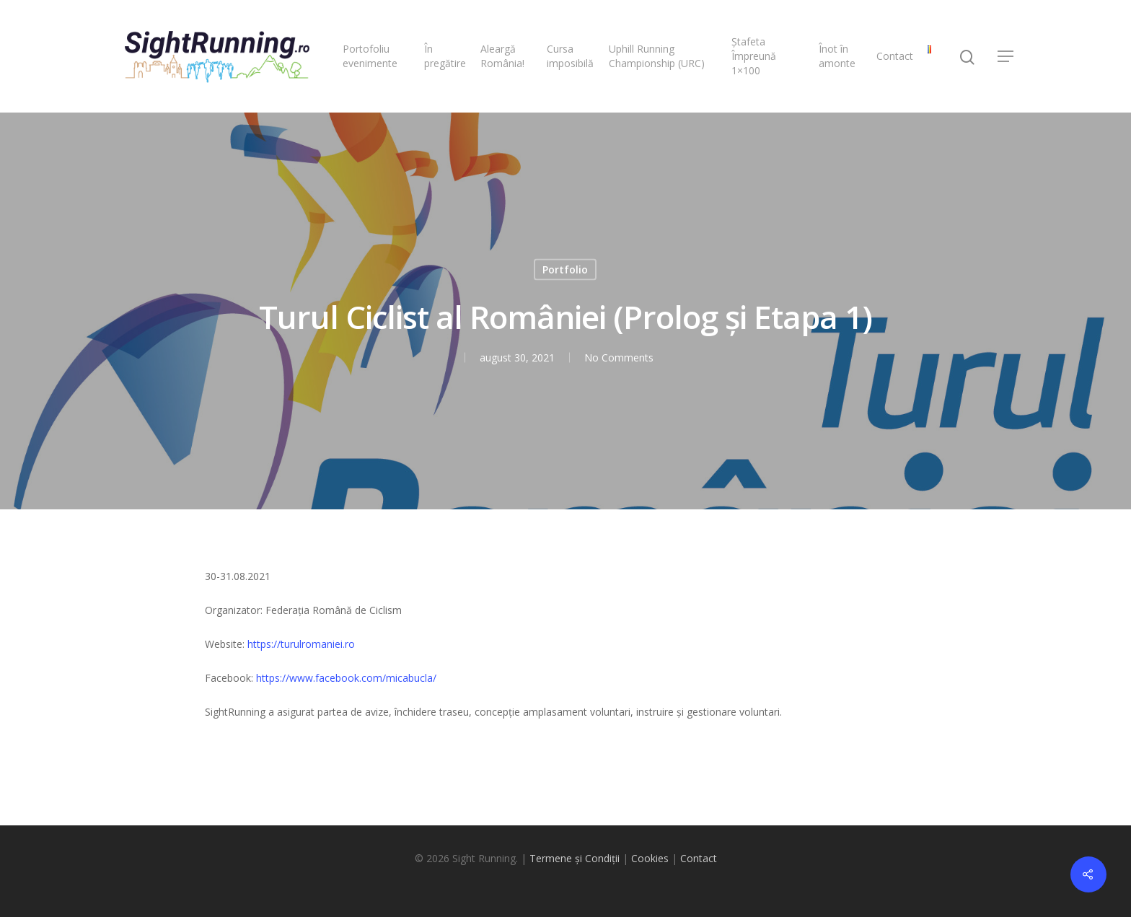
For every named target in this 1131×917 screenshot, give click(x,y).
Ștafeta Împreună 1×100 (753, 56)
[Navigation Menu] (1006, 56)
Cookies (650, 858)
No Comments (618, 357)
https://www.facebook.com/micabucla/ (346, 678)
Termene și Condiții (574, 858)
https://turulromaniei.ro (301, 644)
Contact (894, 56)
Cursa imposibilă (570, 56)
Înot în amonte (837, 56)
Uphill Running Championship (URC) (657, 56)
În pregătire (445, 56)
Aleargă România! (502, 56)
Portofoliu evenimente (370, 56)
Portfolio (565, 269)
